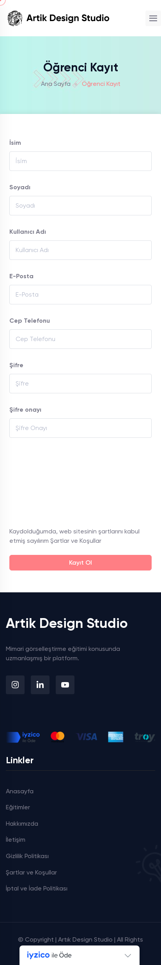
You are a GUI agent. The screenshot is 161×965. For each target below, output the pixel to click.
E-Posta (21, 276)
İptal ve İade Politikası (36, 888)
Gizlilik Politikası (27, 856)
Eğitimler (18, 807)
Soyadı (19, 187)
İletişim (15, 839)
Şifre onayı (25, 409)
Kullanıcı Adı (27, 231)
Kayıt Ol (80, 562)
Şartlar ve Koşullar (75, 540)
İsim (15, 142)
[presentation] (41, 482)
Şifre (16, 365)
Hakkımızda (22, 823)
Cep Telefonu (29, 320)
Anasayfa (20, 791)
